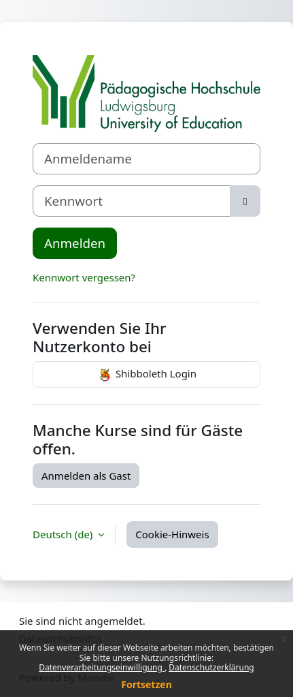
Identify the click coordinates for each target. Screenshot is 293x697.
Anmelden (74, 242)
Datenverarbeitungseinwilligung (102, 667)
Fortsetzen (146, 684)
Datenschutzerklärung (211, 667)
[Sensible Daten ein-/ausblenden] (245, 201)
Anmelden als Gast (86, 475)
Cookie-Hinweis (172, 534)
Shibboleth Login (146, 375)
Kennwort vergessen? (84, 277)
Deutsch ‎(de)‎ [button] (64, 534)
